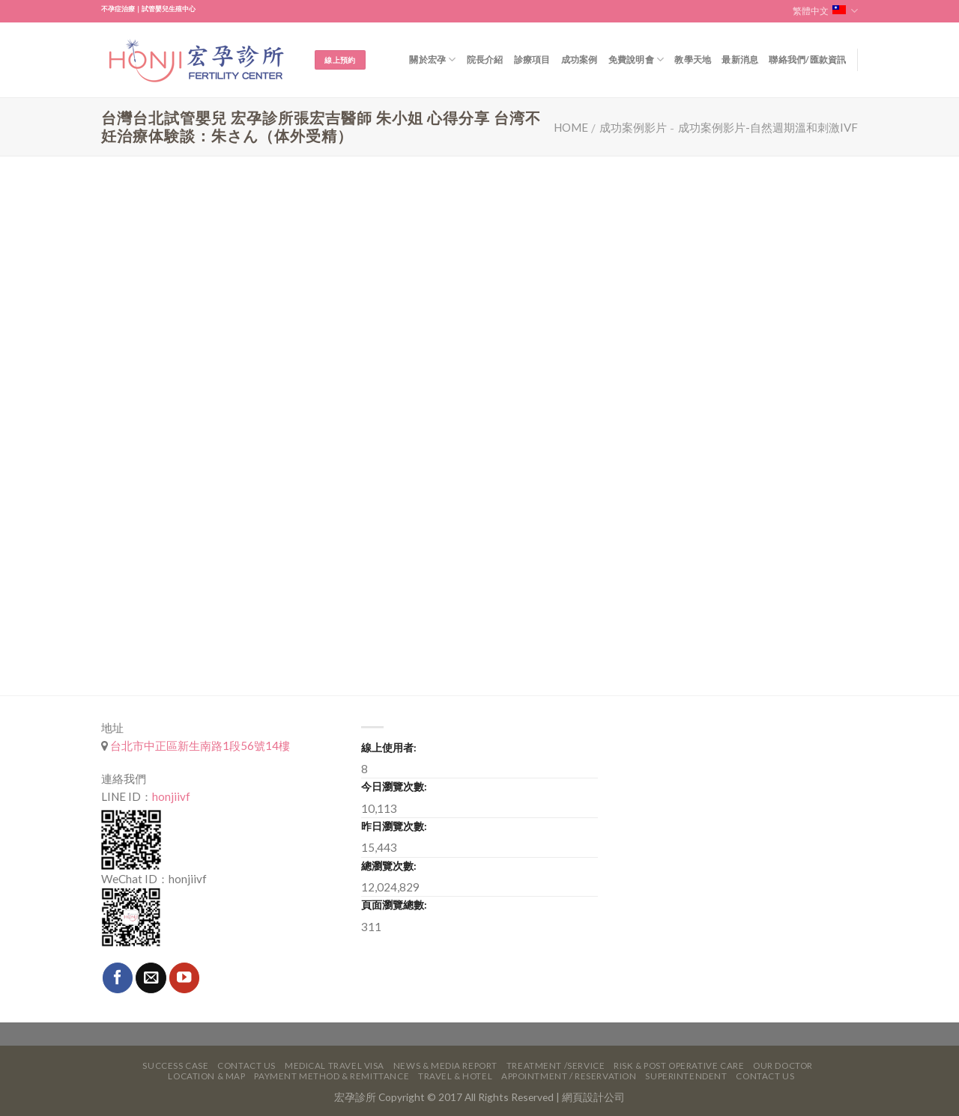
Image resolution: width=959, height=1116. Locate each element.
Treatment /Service (555, 1065)
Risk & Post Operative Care (679, 1065)
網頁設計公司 (593, 1097)
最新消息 (739, 59)
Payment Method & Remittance (331, 1076)
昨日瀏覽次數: (394, 826)
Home (571, 127)
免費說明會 (636, 59)
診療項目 (532, 59)
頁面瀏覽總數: (394, 904)
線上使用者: (389, 747)
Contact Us (246, 1065)
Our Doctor (783, 1065)
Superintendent (686, 1076)
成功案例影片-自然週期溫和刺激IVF (768, 127)
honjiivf (171, 796)
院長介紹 (485, 59)
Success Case (175, 1065)
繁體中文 (825, 11)
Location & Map (206, 1076)
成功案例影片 (633, 127)
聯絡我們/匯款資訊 (807, 59)
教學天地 (692, 59)
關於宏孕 (432, 59)
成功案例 (579, 59)
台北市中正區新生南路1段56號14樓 (199, 745)
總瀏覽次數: (389, 865)
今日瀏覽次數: (394, 786)
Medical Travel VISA (334, 1065)
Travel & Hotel (455, 1076)
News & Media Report (445, 1065)
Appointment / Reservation (569, 1076)
